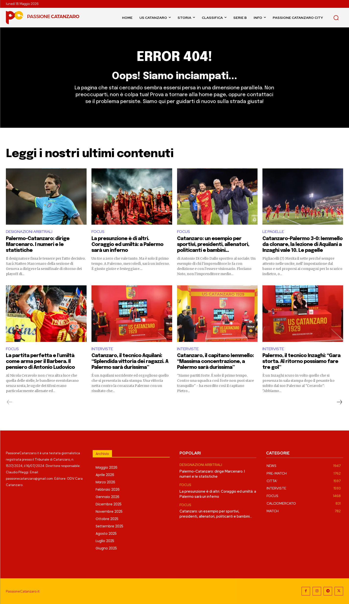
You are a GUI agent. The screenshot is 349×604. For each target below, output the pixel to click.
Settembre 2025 (109, 526)
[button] (336, 18)
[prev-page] (9, 402)
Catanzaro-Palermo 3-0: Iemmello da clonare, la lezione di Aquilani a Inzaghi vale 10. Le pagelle (302, 244)
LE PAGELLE (273, 231)
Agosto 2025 (106, 533)
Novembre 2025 (109, 511)
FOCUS (97, 231)
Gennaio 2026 (107, 496)
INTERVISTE (102, 348)
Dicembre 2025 (109, 504)
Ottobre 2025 (107, 518)
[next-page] (339, 402)
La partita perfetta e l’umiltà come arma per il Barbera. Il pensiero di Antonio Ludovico (40, 361)
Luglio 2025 (105, 540)
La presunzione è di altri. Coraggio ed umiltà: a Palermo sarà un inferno (127, 244)
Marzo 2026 (105, 482)
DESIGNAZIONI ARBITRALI (29, 231)
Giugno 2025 (106, 548)
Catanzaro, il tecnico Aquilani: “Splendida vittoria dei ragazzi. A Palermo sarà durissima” (129, 361)
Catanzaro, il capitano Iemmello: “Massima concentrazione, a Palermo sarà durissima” (215, 361)
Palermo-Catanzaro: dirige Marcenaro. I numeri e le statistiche (37, 244)
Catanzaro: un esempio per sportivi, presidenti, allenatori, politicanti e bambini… (213, 244)
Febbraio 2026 (108, 489)
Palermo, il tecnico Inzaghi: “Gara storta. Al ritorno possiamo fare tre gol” (301, 361)
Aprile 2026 (105, 474)
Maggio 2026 (106, 467)
